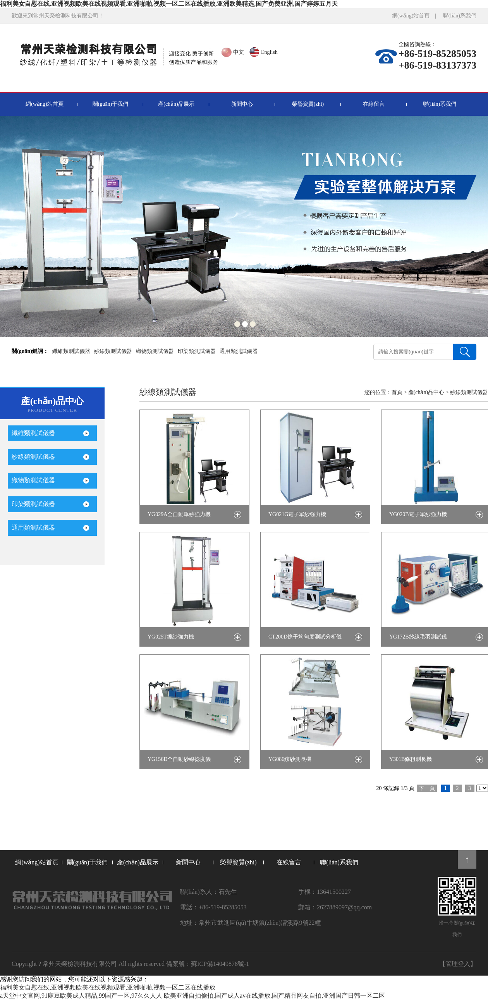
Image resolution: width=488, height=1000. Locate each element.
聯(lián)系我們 (459, 16)
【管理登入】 (457, 963)
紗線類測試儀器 (113, 351)
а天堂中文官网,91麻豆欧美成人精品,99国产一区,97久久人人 (81, 995)
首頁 (397, 392)
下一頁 (427, 788)
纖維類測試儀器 (71, 351)
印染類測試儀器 (197, 351)
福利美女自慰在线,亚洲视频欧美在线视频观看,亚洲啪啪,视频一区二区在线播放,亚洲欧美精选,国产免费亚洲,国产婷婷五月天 (169, 3)
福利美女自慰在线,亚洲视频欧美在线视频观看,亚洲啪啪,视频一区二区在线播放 (107, 987)
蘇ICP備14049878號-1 (220, 963)
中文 (238, 52)
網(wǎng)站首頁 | (417, 16)
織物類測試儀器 (155, 351)
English (269, 52)
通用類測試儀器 (239, 351)
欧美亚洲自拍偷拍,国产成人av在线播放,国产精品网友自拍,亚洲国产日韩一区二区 (274, 995)
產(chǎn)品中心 (426, 392)
